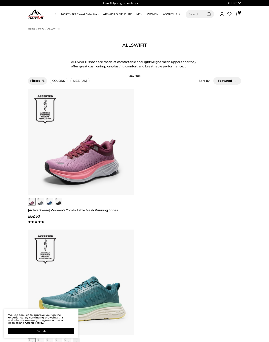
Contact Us (67, 276)
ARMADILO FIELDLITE (117, 14)
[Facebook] (182, 303)
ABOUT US (170, 14)
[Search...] (198, 14)
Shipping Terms (70, 282)
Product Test (36, 308)
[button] (232, 2)
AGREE (41, 330)
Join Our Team (157, 279)
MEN (139, 14)
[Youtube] (204, 303)
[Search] (209, 14)
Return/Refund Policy (74, 307)
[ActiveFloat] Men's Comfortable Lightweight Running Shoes (107, 155)
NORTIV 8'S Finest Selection (80, 14)
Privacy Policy (37, 290)
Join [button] (230, 277)
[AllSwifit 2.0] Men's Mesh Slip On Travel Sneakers (215, 155)
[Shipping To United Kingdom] (230, 2)
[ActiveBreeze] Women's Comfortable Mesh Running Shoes (53, 155)
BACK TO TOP (134, 232)
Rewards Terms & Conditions (113, 284)
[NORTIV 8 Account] (222, 14)
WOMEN (152, 14)
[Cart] (237, 14)
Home (31, 28)
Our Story (34, 273)
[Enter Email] (200, 278)
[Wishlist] (229, 14)
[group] (31, 147)
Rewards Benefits (114, 276)
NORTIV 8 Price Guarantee (70, 291)
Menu (41, 28)
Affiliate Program (34, 281)
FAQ (62, 300)
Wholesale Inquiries (154, 288)
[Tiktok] (196, 303)
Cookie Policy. (34, 322)
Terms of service (34, 299)
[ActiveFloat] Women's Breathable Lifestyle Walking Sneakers (161, 155)
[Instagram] (189, 303)
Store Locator (156, 273)
